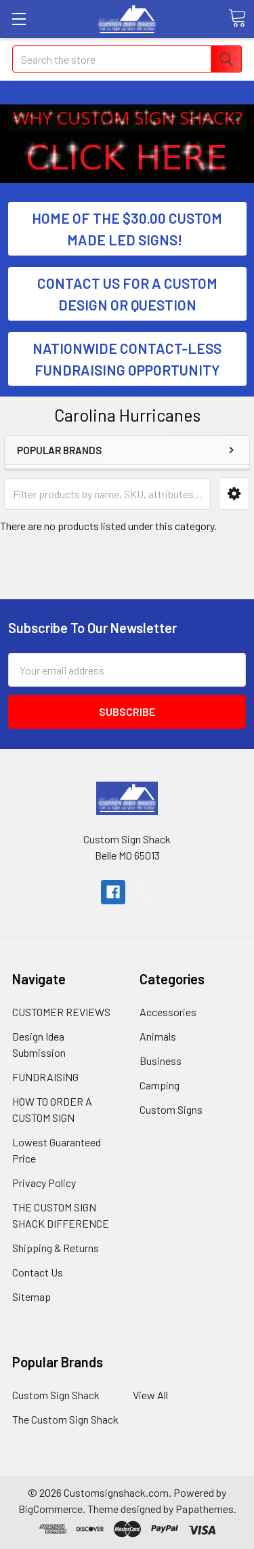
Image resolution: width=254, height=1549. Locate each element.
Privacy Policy (44, 1182)
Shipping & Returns (55, 1247)
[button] (127, 118)
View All (150, 1394)
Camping (159, 1085)
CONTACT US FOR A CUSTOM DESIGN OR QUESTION (127, 294)
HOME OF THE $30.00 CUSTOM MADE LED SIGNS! (127, 228)
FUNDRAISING (45, 1076)
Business (161, 1060)
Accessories (168, 1011)
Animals (158, 1036)
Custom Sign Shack (56, 1394)
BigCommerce (50, 1508)
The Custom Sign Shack (65, 1419)
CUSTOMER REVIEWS (61, 1011)
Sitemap (31, 1296)
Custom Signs (171, 1109)
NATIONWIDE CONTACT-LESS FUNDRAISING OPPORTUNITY (127, 359)
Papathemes (204, 1508)
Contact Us (37, 1272)
